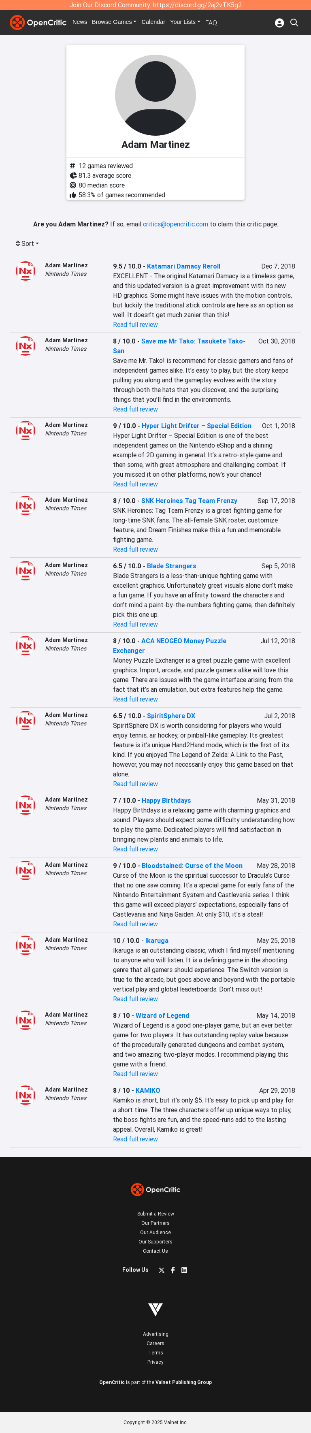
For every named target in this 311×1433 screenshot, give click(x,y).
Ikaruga (156, 940)
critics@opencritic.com (175, 224)
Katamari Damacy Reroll (183, 266)
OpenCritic (112, 1382)
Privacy (155, 1362)
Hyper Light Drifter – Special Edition (196, 426)
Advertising (155, 1334)
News (83, 23)
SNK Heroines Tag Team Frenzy (189, 501)
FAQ (222, 23)
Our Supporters (155, 1242)
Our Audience (155, 1232)
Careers (155, 1343)
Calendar (162, 23)
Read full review (135, 324)
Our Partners (155, 1223)
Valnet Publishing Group (184, 1382)
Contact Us (155, 1251)
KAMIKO (148, 1090)
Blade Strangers (171, 566)
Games (118, 23)
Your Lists (193, 23)
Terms (155, 1353)
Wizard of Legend (162, 1015)
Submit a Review (155, 1214)
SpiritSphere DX (171, 716)
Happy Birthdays (166, 800)
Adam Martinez (66, 265)
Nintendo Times (65, 273)
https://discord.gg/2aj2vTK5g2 (197, 5)
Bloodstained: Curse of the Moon (192, 866)
